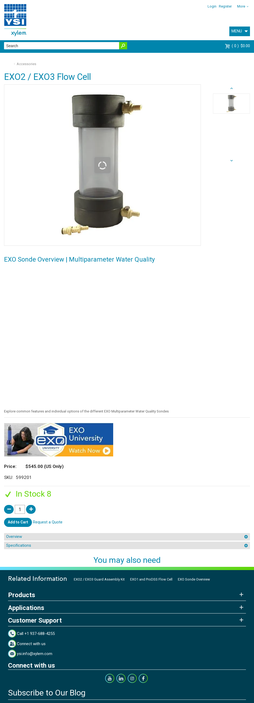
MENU (236, 31)
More (241, 6)
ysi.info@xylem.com (34, 653)
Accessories (26, 64)
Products (21, 595)
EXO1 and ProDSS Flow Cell (151, 579)
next (231, 88)
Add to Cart (18, 522)
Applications (26, 608)
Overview (14, 536)
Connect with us (31, 643)
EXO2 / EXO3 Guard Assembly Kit (99, 579)
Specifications (18, 545)
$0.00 (241, 45)
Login (212, 6)
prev (231, 161)
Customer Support (35, 620)
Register (225, 6)
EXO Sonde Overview (194, 579)
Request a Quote (47, 522)
